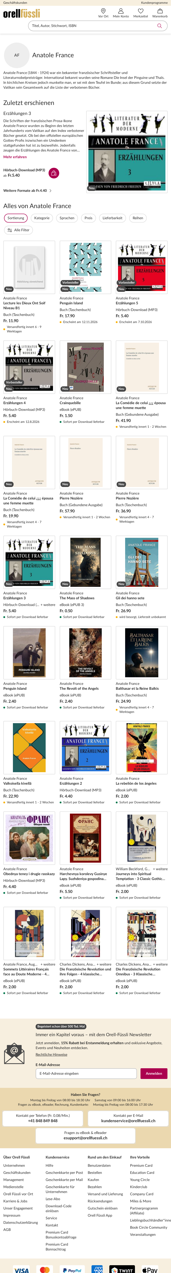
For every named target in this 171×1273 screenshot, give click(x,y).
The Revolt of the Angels (86, 658)
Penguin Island (86, 275)
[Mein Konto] (121, 13)
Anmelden (154, 1061)
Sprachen (79, 218)
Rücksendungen (100, 1189)
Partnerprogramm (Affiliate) (144, 1199)
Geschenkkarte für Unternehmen (60, 1177)
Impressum (11, 1203)
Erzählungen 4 (29, 372)
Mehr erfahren (15, 157)
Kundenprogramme (154, 2)
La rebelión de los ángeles (142, 751)
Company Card (141, 1182)
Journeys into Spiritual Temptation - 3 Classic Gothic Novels (142, 843)
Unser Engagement (18, 1196)
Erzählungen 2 (86, 751)
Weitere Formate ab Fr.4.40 (27, 190)
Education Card (142, 1160)
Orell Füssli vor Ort (18, 1182)
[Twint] (122, 1259)
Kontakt (52, 1213)
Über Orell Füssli (16, 1145)
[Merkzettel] (140, 13)
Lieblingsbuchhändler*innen (149, 1208)
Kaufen (93, 1168)
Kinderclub (138, 1175)
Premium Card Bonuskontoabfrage (61, 1223)
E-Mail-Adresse (48, 1053)
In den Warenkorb (54, 173)
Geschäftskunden (15, 2)
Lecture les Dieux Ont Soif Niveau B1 (29, 275)
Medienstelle (13, 1175)
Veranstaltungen (143, 1222)
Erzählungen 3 (127, 152)
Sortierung (28, 218)
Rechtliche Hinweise (51, 1042)
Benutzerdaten (99, 1153)
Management (13, 1168)
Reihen (150, 218)
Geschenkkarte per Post (64, 1160)
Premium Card (141, 1153)
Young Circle (140, 1168)
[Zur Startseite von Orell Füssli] (36, 13)
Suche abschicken (159, 26)
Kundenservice (57, 1145)
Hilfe (49, 1153)
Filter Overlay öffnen (8, 218)
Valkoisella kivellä (29, 751)
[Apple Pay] (150, 1259)
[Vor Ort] (103, 13)
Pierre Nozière (86, 470)
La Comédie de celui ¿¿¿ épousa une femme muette (142, 372)
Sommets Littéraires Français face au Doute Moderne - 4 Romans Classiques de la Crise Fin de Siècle (29, 939)
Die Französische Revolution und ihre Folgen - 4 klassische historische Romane (86, 939)
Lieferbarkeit (124, 218)
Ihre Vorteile (140, 1145)
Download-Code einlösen (58, 1196)
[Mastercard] (44, 1259)
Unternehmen (14, 1153)
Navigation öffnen (6, 26)
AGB (7, 1218)
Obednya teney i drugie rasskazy (29, 843)
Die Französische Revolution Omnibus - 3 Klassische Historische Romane (142, 939)
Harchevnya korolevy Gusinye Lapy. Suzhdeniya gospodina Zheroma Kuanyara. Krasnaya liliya (86, 843)
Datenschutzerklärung (20, 1210)
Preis (100, 218)
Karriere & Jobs (15, 1189)
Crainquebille (86, 372)
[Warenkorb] (160, 13)
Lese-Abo (53, 1187)
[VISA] (21, 1259)
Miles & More (140, 1189)
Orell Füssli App (100, 1203)
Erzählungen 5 (142, 275)
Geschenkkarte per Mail (64, 1168)
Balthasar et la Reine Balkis (142, 658)
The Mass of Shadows (86, 565)
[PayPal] (72, 1259)
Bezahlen (95, 1175)
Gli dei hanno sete (142, 565)
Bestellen (95, 1160)
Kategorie (53, 218)
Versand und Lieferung (105, 1182)
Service (51, 1206)
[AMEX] (97, 1259)
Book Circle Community (148, 1215)
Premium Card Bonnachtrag (57, 1235)
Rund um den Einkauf (105, 1145)
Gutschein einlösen (103, 1196)
